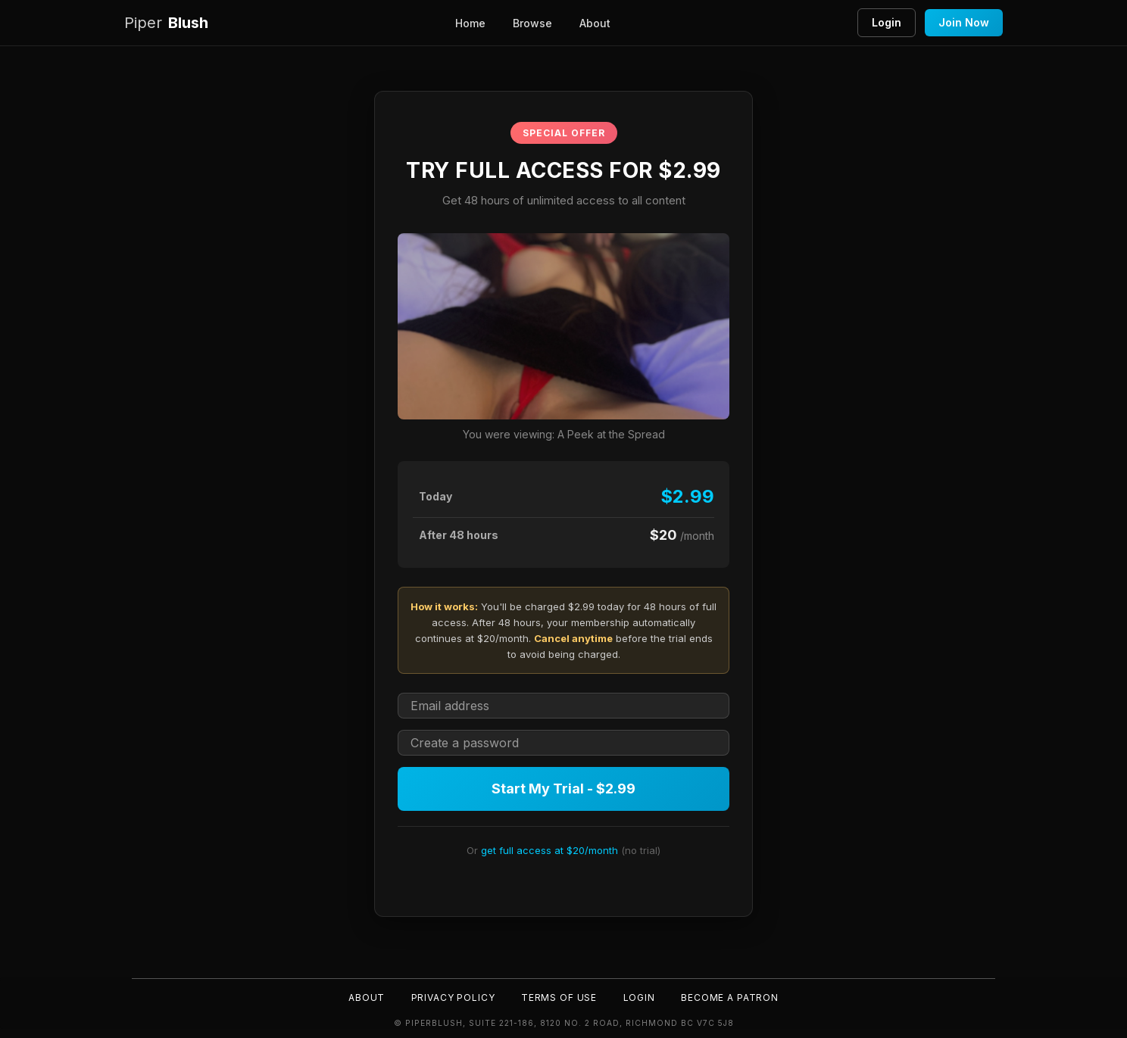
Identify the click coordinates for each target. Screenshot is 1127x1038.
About (594, 23)
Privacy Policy (452, 996)
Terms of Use (559, 996)
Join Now (963, 22)
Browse (532, 23)
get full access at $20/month (549, 850)
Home (470, 23)
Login (886, 22)
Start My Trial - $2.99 (563, 788)
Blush (166, 23)
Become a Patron (731, 996)
